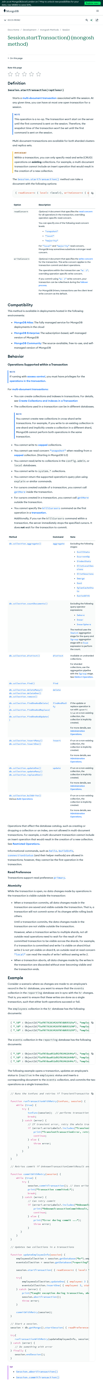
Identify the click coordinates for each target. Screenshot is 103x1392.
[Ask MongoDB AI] (91, 20)
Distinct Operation (83, 677)
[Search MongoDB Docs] (87, 20)
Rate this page (15, 67)
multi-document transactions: (30, 389)
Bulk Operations (25, 799)
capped (42, 444)
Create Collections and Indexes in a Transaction (48, 400)
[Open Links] (97, 10)
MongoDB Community (27, 343)
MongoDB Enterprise (26, 333)
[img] (10, 74)
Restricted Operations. (26, 843)
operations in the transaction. (28, 380)
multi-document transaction (39, 98)
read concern (86, 211)
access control (36, 376)
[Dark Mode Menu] (97, 20)
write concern (86, 258)
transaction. (39, 512)
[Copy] (92, 193)
